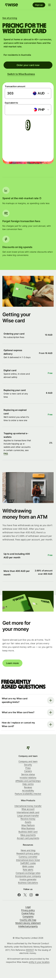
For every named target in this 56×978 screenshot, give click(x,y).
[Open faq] (28, 700)
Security (28, 764)
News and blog (28, 850)
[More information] (40, 198)
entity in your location (39, 962)
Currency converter (28, 856)
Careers (28, 771)
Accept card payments (28, 838)
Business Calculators (28, 882)
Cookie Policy (28, 913)
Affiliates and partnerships (28, 781)
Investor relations (28, 777)
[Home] (11, 4)
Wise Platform (28, 825)
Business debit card (28, 831)
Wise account (28, 809)
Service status (28, 774)
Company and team (28, 761)
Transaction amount (15, 86)
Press (28, 768)
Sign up (39, 5)
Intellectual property (28, 926)
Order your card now (28, 65)
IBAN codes (28, 866)
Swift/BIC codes (28, 863)
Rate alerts (28, 869)
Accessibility (28, 790)
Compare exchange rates (28, 873)
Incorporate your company (28, 876)
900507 (30, 950)
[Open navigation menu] (49, 5)
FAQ (6, 453)
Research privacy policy (28, 853)
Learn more (12, 662)
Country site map (28, 920)
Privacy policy (28, 910)
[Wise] (28, 748)
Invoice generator (28, 879)
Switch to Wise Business (21, 74)
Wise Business (28, 828)
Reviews (28, 787)
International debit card (28, 812)
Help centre (28, 784)
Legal (28, 907)
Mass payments (28, 835)
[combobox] (40, 93)
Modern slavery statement (28, 923)
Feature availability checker (28, 793)
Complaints (28, 916)
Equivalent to (11, 102)
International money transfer (28, 806)
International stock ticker (28, 860)
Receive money (28, 818)
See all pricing (9, 18)
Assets (28, 822)
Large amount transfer (28, 815)
